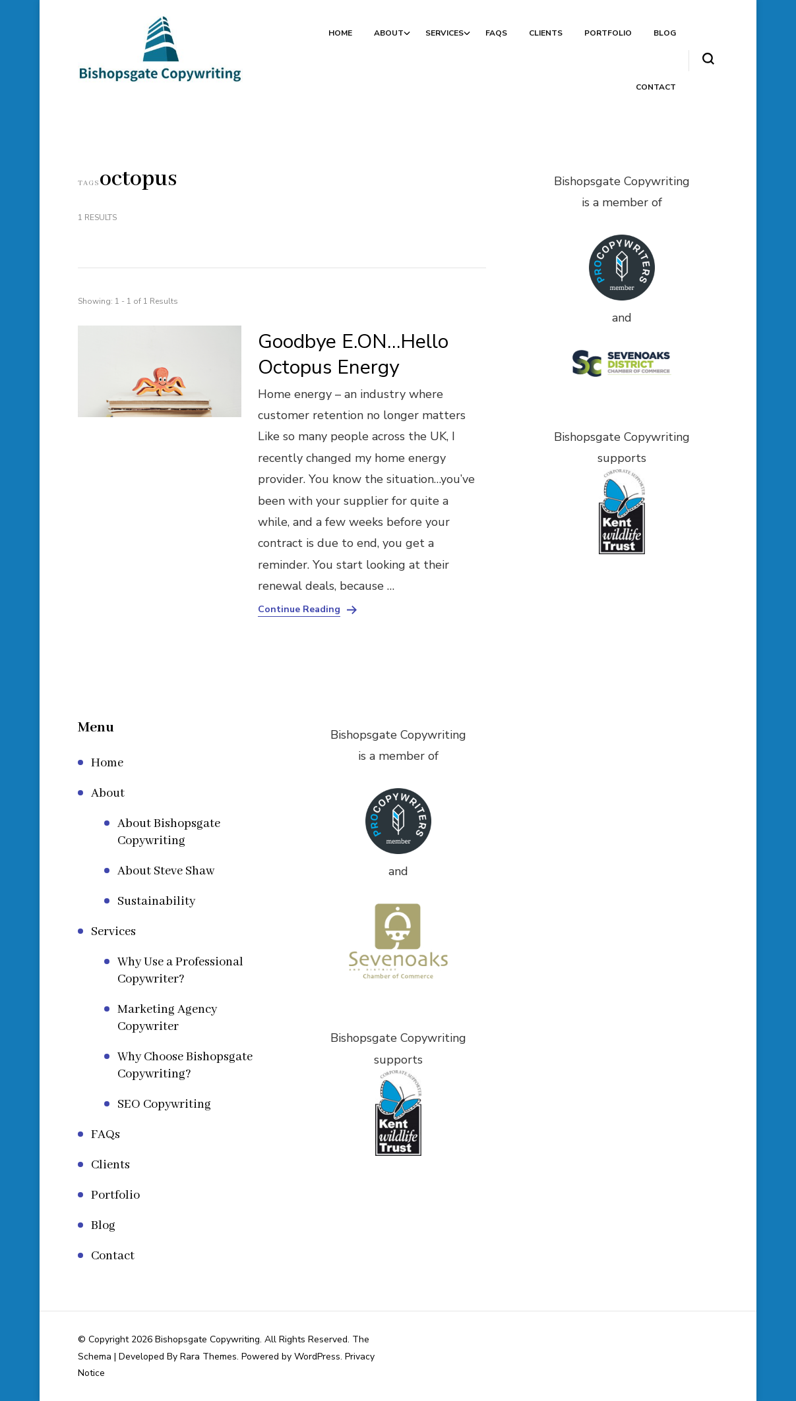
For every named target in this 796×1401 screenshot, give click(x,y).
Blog (665, 33)
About (389, 33)
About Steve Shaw (165, 871)
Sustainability (156, 901)
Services (444, 33)
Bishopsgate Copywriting (207, 1339)
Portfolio (608, 33)
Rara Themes (208, 1356)
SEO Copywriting (164, 1104)
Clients (546, 33)
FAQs (496, 33)
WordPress (317, 1356)
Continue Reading (299, 609)
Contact (656, 87)
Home (340, 33)
